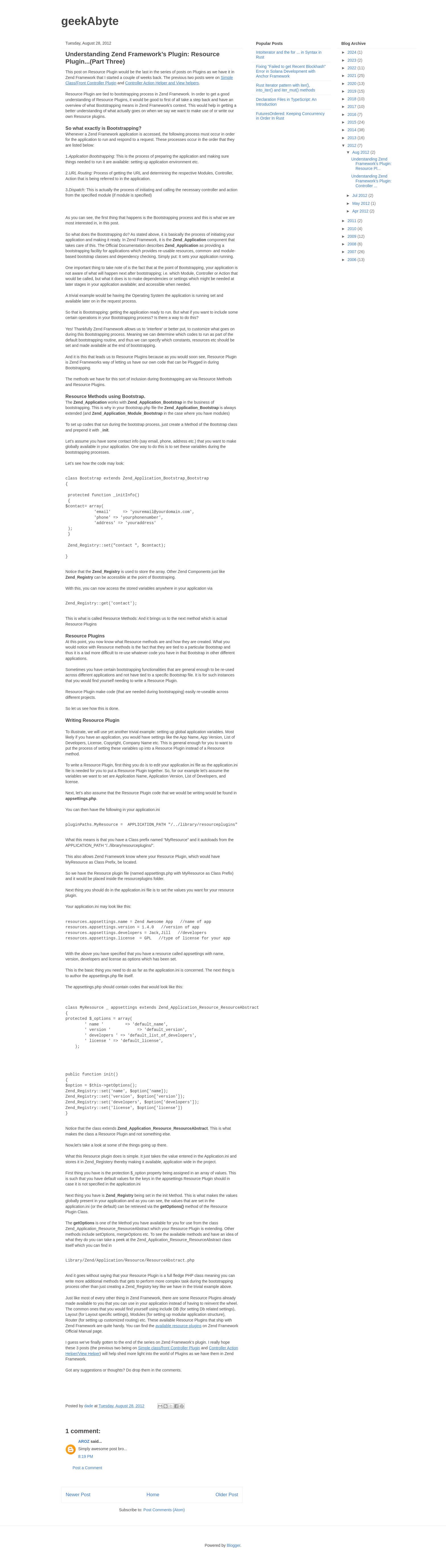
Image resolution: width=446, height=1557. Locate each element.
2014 (353, 130)
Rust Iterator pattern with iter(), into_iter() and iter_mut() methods (285, 87)
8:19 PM (85, 1456)
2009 (353, 236)
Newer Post (78, 1494)
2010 (353, 228)
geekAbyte (90, 21)
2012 (353, 145)
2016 (353, 114)
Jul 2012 (360, 195)
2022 (353, 68)
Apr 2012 (360, 211)
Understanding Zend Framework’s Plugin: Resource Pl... (371, 164)
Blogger (233, 1545)
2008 (353, 244)
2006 (353, 259)
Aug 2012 (361, 152)
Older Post (227, 1494)
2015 (353, 122)
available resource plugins (179, 1325)
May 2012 (361, 203)
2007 (353, 251)
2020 (353, 83)
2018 (353, 99)
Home (152, 1494)
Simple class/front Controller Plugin (169, 1348)
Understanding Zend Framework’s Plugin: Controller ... (371, 181)
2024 (353, 52)
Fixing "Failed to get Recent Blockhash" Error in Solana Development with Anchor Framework (291, 71)
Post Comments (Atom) (164, 1510)
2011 (353, 220)
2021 (353, 75)
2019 (353, 91)
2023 (353, 60)
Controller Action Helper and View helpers (162, 83)
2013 (353, 138)
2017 (353, 106)
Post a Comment (87, 1468)
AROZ (84, 1441)
